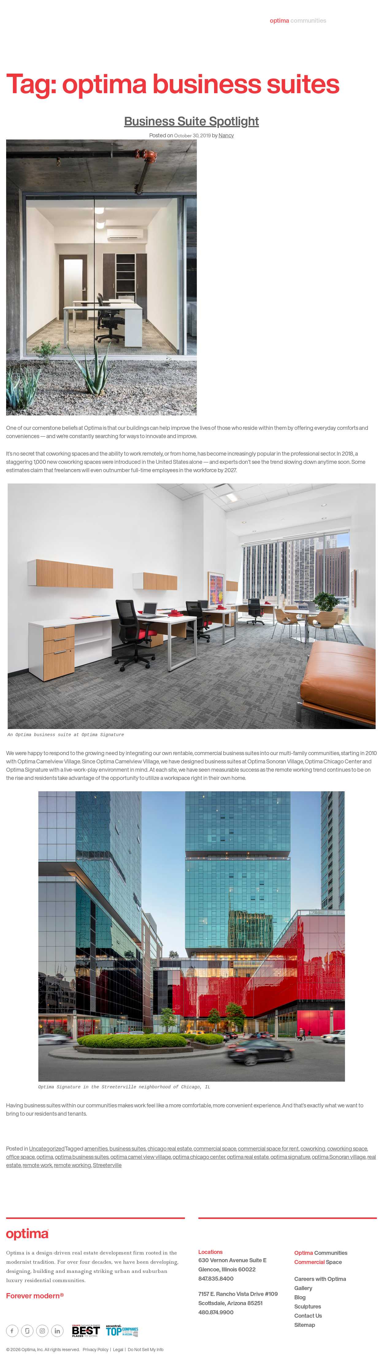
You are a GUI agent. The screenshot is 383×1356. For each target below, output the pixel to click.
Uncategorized (47, 1148)
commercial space (214, 1148)
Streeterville (107, 1165)
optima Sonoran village (339, 1157)
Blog (300, 1297)
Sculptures (307, 1306)
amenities (96, 1148)
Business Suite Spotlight (191, 121)
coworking (313, 1148)
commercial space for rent (268, 1148)
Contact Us (308, 1316)
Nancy (226, 135)
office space (20, 1157)
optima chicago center (199, 1157)
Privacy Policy (96, 1349)
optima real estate (248, 1157)
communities (306, 20)
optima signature (290, 1157)
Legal (118, 1349)
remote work (37, 1165)
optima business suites (82, 1157)
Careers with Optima (320, 1279)
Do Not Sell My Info (145, 1349)
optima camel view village (140, 1157)
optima (44, 1157)
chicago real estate (169, 1148)
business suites (127, 1148)
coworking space (347, 1148)
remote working (72, 1165)
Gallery (303, 1288)
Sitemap (304, 1325)
